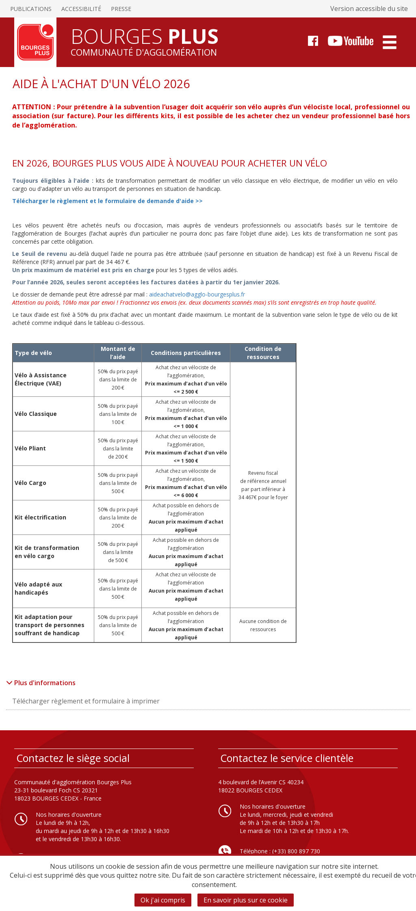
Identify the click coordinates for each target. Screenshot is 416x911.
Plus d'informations (41, 682)
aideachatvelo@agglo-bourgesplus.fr (197, 294)
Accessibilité (81, 9)
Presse (121, 9)
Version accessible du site (369, 8)
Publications (31, 9)
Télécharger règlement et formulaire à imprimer (86, 701)
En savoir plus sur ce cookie (246, 900)
